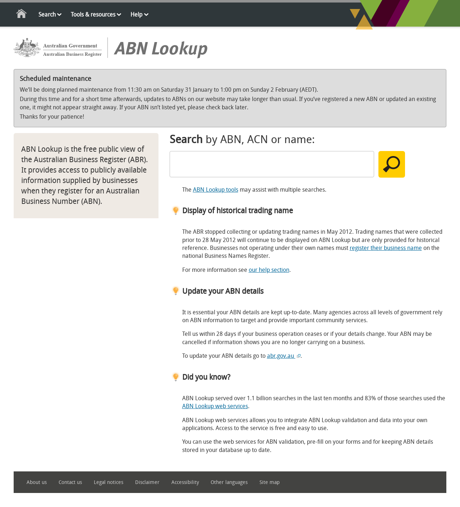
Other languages (229, 482)
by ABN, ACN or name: (242, 139)
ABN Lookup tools (215, 189)
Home (22, 15)
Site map (269, 482)
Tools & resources (93, 14)
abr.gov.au (283, 355)
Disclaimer (147, 482)
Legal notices (108, 482)
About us (37, 482)
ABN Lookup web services (215, 406)
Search (47, 14)
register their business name (386, 248)
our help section (269, 269)
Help (136, 14)
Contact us (70, 482)
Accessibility (185, 482)
